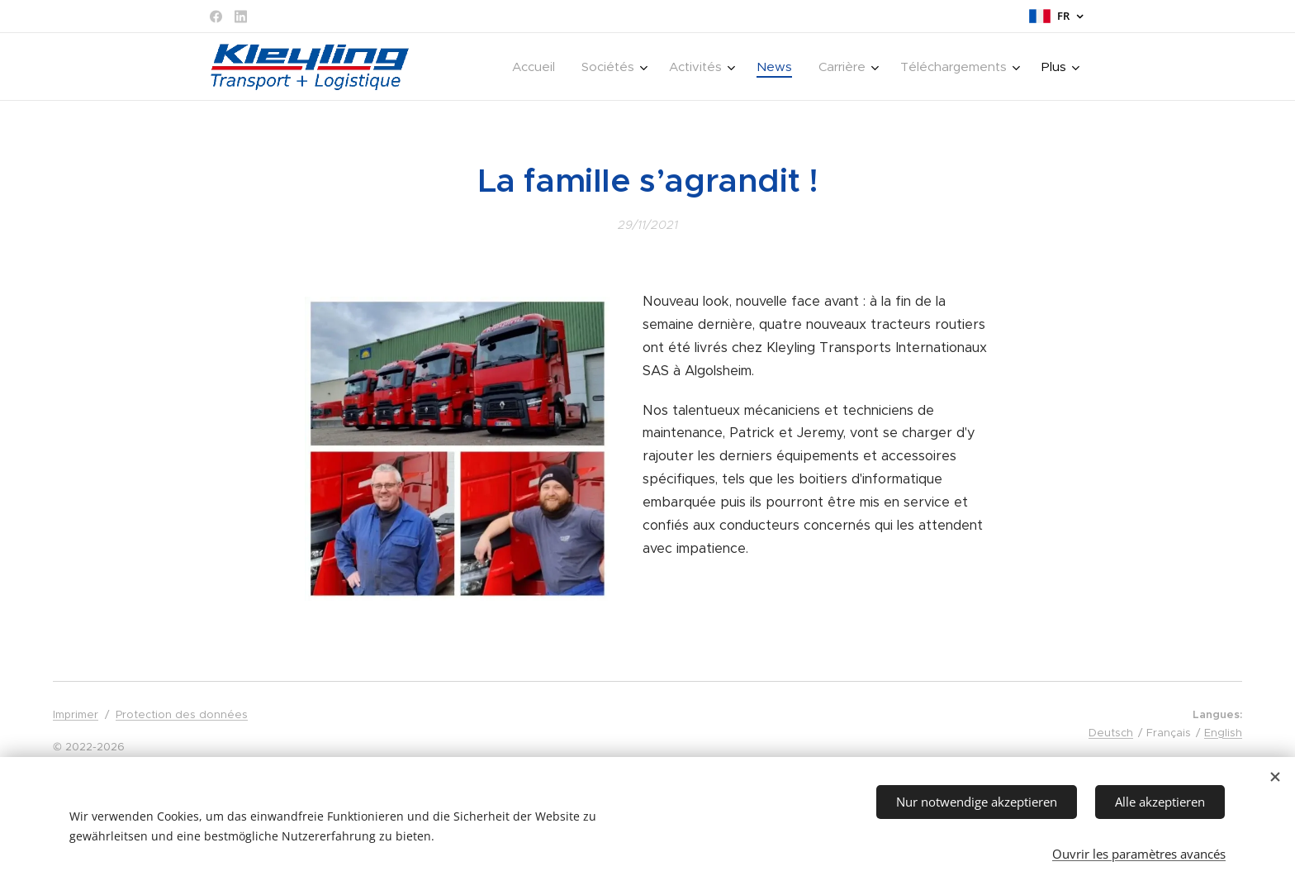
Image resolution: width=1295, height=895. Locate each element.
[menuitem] (538, 67)
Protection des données (182, 714)
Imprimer (75, 714)
